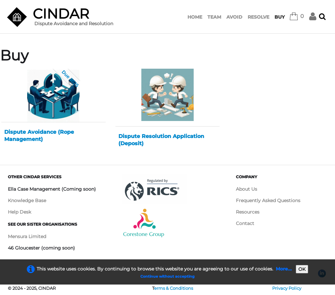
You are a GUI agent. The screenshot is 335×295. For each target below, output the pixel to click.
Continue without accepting (167, 276)
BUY (279, 17)
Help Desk (19, 212)
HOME (194, 17)
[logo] (62, 18)
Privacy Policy (286, 288)
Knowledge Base (27, 200)
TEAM (214, 17)
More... (284, 269)
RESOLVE (258, 17)
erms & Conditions (173, 288)
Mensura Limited (27, 236)
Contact (245, 223)
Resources (247, 212)
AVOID (234, 17)
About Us (246, 189)
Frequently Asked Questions (268, 200)
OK (302, 269)
